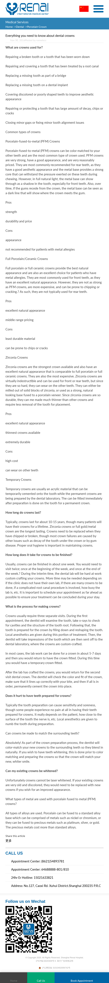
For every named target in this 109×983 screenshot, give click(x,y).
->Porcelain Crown (36, 26)
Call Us (41, 978)
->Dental (18, 26)
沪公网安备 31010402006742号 (54, 968)
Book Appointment (82, 978)
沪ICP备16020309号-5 (46, 961)
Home (9, 26)
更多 (8, 840)
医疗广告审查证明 (65, 961)
